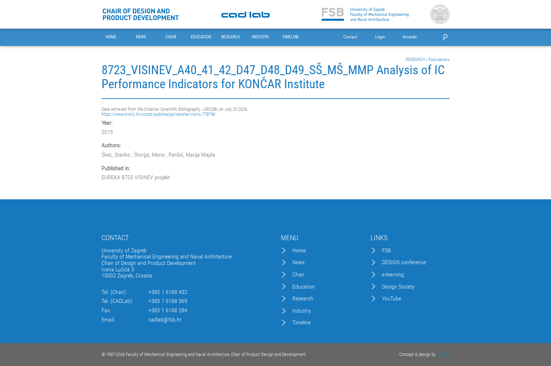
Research (302, 298)
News (298, 262)
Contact (350, 37)
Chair (298, 274)
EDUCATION (201, 37)
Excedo (443, 354)
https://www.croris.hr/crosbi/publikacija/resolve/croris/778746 (158, 114)
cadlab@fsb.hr (165, 320)
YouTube (391, 298)
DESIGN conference (404, 262)
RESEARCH (230, 37)
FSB (386, 250)
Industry (301, 311)
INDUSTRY (260, 37)
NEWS (141, 37)
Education (303, 287)
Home (299, 250)
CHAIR (170, 37)
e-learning (393, 274)
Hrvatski (410, 37)
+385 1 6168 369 (168, 301)
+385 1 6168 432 (168, 292)
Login (380, 37)
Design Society (398, 287)
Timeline (301, 322)
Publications (439, 59)
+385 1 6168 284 (168, 310)
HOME (111, 37)
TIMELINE (290, 37)
